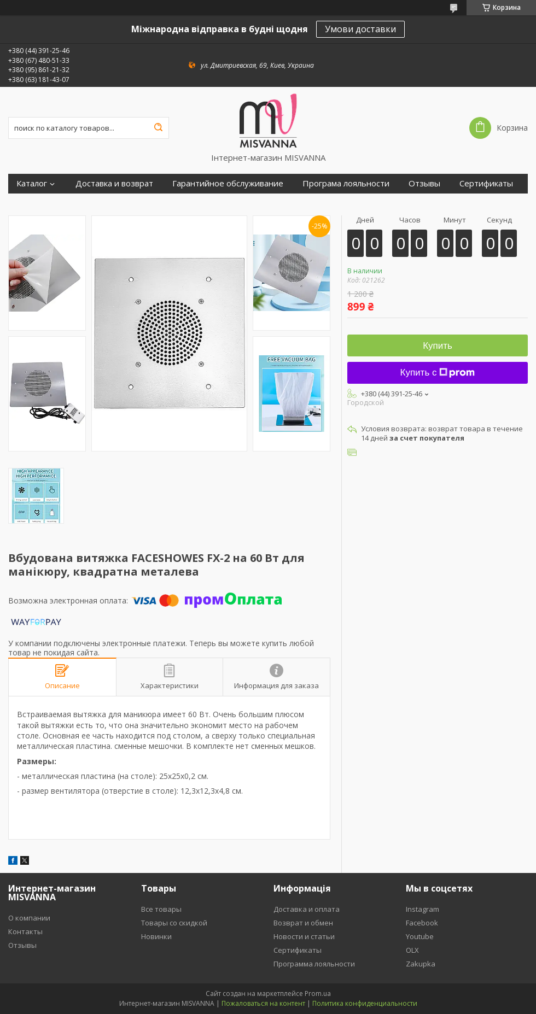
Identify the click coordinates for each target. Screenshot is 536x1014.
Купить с (437, 372)
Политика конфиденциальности (364, 1003)
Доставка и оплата (306, 909)
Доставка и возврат (114, 183)
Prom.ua (318, 993)
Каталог (31, 183)
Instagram (422, 909)
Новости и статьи (304, 936)
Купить (437, 346)
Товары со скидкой (174, 923)
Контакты (25, 931)
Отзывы (424, 183)
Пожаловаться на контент (263, 1003)
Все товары (161, 909)
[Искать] (158, 128)
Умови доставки (360, 29)
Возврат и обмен (303, 923)
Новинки (156, 936)
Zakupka (420, 964)
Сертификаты (486, 183)
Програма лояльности (345, 183)
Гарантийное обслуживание (227, 183)
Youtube (420, 936)
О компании (29, 918)
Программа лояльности (314, 964)
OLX (412, 950)
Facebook (422, 923)
